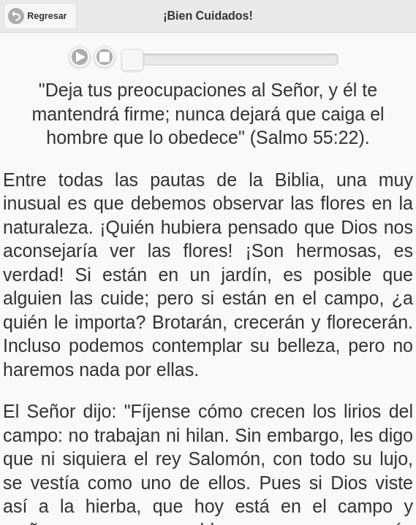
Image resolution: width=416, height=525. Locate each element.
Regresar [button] (47, 16)
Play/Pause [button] (80, 57)
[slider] (132, 60)
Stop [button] (105, 57)
